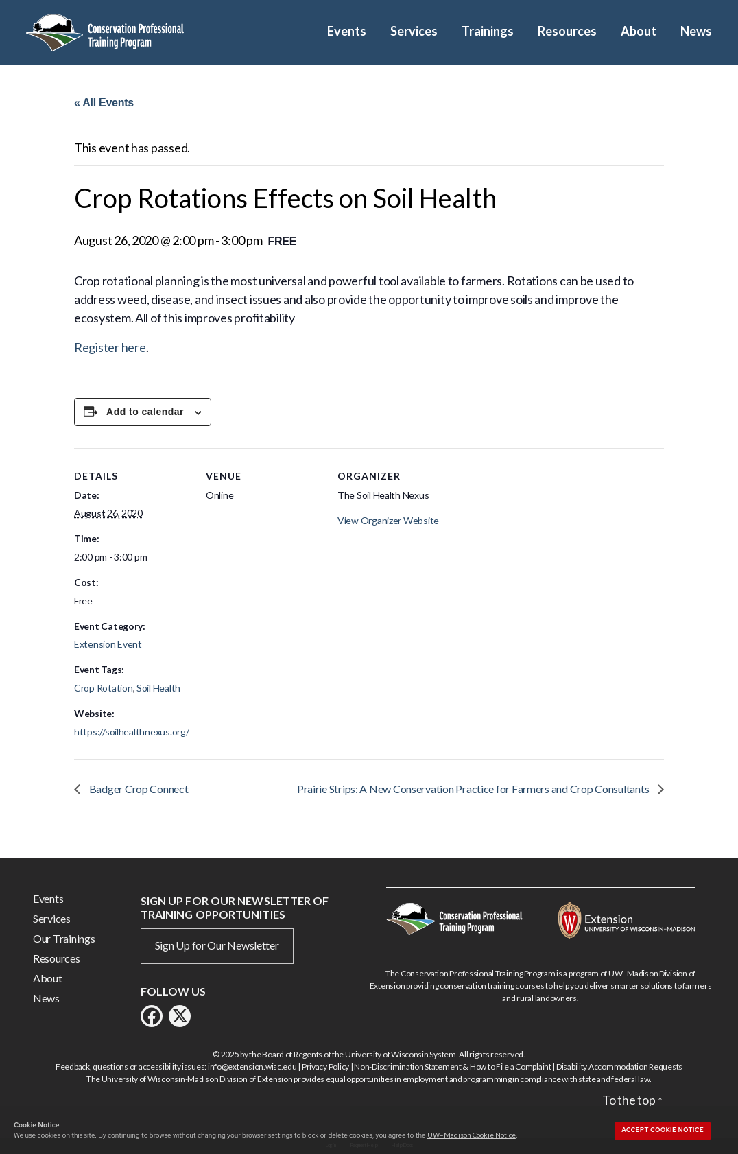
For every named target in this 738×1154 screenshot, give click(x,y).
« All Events (104, 102)
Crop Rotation (103, 688)
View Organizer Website (388, 520)
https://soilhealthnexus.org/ (131, 732)
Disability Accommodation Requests (619, 1066)
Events (346, 31)
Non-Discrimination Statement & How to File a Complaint (452, 1066)
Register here (110, 347)
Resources (567, 31)
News (696, 31)
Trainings (488, 31)
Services (414, 31)
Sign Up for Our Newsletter (217, 945)
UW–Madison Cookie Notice (471, 1135)
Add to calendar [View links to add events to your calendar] (145, 411)
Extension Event (108, 644)
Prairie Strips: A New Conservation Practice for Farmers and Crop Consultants (474, 788)
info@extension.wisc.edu (252, 1066)
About (638, 31)
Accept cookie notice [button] (662, 1130)
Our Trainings (64, 938)
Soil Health (158, 688)
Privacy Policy (325, 1066)
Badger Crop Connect (138, 788)
